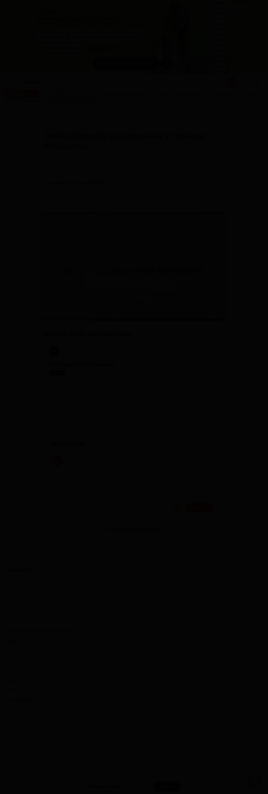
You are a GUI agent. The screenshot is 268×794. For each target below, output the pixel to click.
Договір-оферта (16, 736)
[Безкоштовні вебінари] (125, 94)
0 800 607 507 (38, 651)
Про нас (11, 582)
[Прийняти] (167, 786)
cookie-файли (135, 786)
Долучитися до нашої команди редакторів (40, 601)
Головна (35, 782)
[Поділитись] (206, 160)
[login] (256, 82)
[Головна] (50, 109)
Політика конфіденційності (26, 743)
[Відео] (251, 94)
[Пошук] (217, 82)
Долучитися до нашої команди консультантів (43, 611)
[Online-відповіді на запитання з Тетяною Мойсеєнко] (115, 109)
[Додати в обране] (216, 160)
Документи (214, 782)
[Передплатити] (22, 94)
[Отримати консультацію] (179, 94)
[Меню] (9, 82)
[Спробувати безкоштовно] (70, 94)
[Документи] (223, 94)
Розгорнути (62, 196)
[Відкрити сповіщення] (243, 82)
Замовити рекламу (234, 8)
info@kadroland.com (21, 689)
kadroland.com (236, 757)
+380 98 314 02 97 (19, 660)
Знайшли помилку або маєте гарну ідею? (39, 630)
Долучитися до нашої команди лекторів (38, 592)
